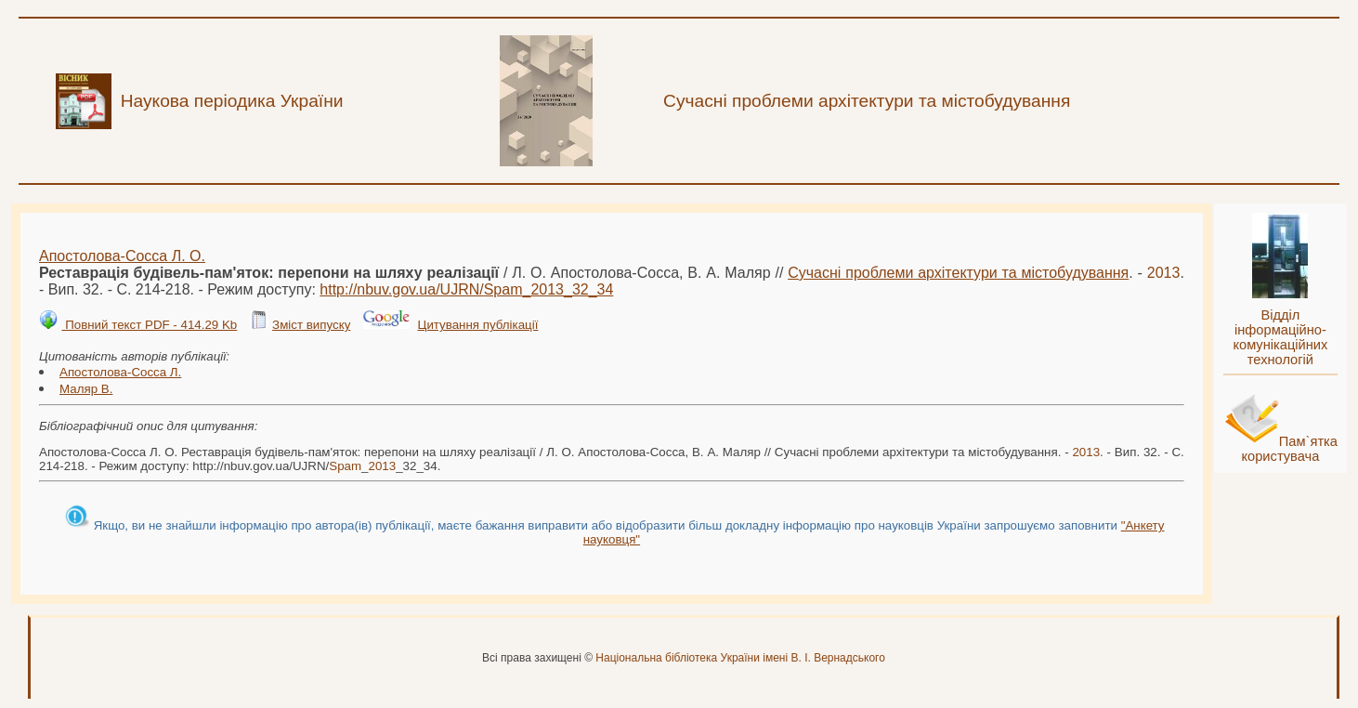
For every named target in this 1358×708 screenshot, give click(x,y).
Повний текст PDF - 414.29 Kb (149, 325)
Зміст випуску (311, 325)
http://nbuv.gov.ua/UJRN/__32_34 (466, 289)
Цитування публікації (478, 325)
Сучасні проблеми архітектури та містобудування (958, 273)
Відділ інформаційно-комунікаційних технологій (1280, 337)
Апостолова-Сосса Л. (120, 372)
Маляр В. (85, 389)
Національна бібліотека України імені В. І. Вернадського (740, 657)
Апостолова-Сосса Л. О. (122, 256)
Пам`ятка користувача (1289, 449)
